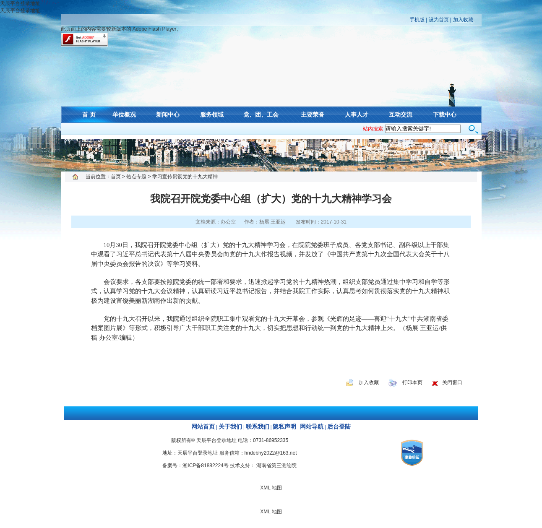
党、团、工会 (261, 114)
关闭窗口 (452, 382)
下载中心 (444, 114)
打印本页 (412, 382)
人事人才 (356, 114)
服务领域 (212, 114)
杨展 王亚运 (272, 222)
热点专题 (136, 176)
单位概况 (124, 114)
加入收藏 (463, 20)
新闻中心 (168, 114)
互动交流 (400, 114)
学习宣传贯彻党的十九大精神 (185, 176)
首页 (116, 176)
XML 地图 (271, 155)
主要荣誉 (312, 114)
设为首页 (439, 20)
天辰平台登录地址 (20, 3)
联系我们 (257, 427)
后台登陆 (339, 427)
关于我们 (230, 427)
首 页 (89, 114)
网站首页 (203, 427)
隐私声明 (284, 427)
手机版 (417, 20)
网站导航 (311, 427)
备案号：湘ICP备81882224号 (195, 465)
